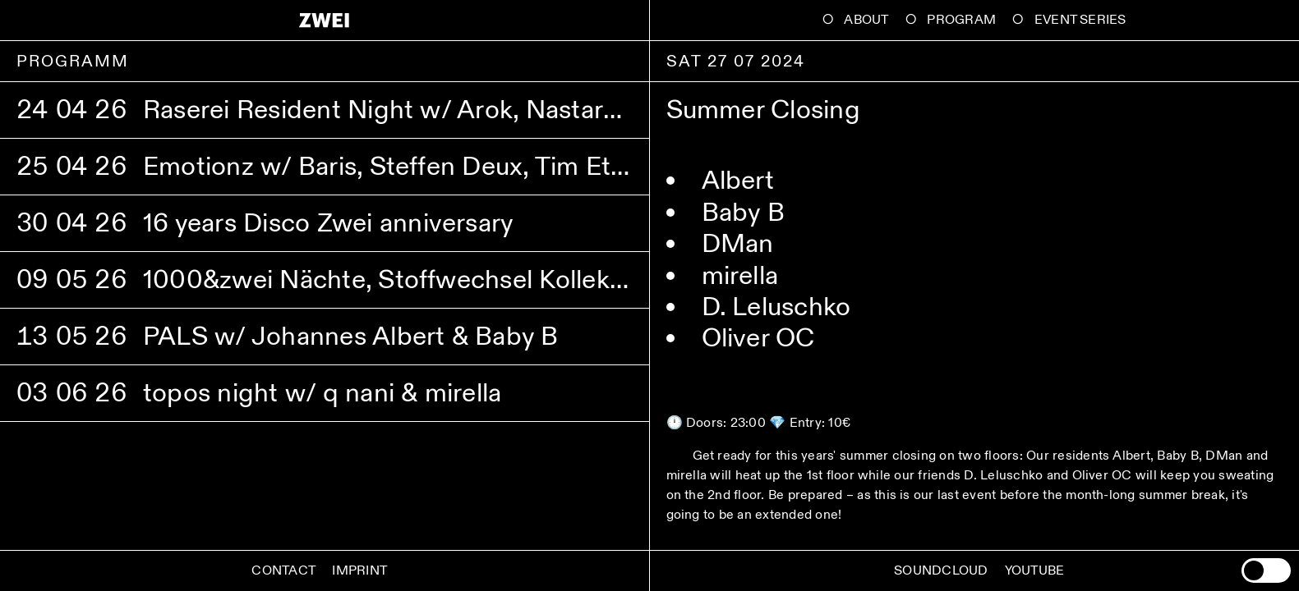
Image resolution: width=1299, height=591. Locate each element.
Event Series (1080, 20)
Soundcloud (941, 571)
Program (961, 20)
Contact (283, 571)
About (866, 20)
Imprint (359, 571)
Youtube (1035, 571)
